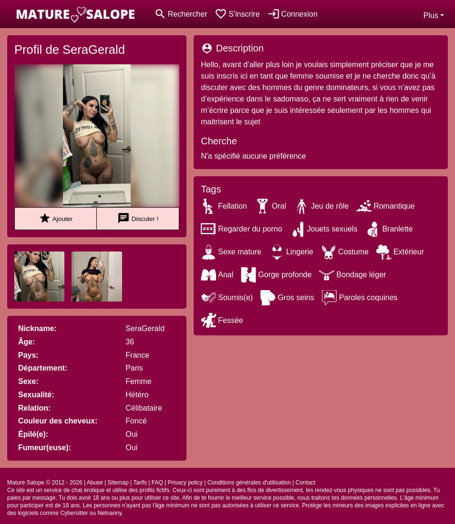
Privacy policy (184, 482)
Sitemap (118, 482)
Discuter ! (137, 218)
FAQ (157, 482)
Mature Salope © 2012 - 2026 (45, 482)
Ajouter (55, 218)
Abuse (95, 482)
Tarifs (140, 482)
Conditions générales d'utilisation (249, 482)
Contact (305, 482)
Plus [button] (431, 15)
